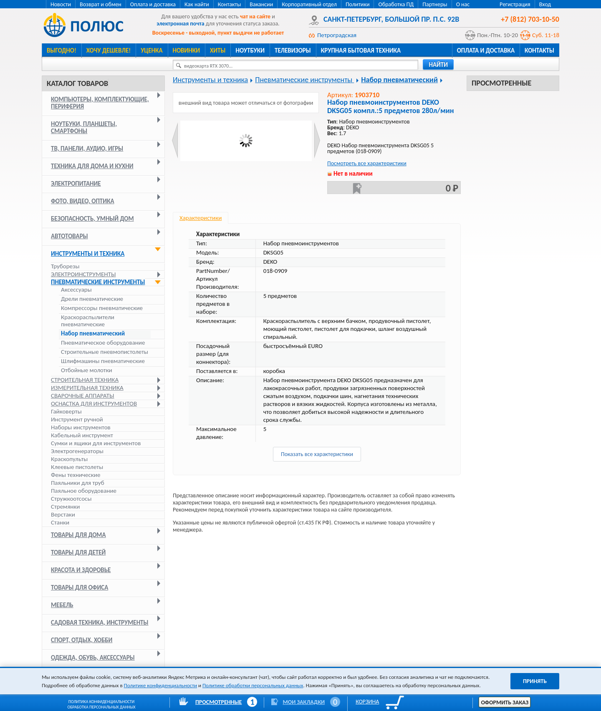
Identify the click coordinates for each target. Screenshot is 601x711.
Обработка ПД (396, 4)
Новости (61, 4)
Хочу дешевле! (108, 50)
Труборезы (65, 266)
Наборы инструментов (81, 427)
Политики (358, 4)
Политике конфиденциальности (160, 685)
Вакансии (261, 4)
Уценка (151, 50)
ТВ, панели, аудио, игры (87, 148)
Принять (535, 681)
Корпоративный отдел (309, 4)
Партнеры (434, 4)
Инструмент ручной (77, 419)
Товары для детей (78, 552)
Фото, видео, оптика (82, 201)
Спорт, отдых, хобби (81, 640)
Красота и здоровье (81, 570)
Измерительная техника (87, 387)
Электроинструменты (83, 274)
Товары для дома (78, 535)
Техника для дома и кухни (92, 166)
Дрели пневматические (92, 299)
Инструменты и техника (87, 253)
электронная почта (180, 23)
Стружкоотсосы (71, 498)
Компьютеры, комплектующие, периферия (100, 103)
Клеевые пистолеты (77, 467)
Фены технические (75, 475)
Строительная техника (85, 379)
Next (317, 140)
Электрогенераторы (77, 451)
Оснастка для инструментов (94, 403)
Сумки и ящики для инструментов (96, 443)
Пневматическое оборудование (103, 342)
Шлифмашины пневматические (103, 361)
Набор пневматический (93, 333)
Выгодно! (61, 50)
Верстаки (63, 514)
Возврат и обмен (100, 4)
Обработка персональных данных (102, 707)
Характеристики (200, 218)
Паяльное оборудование (83, 490)
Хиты (217, 50)
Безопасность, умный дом (92, 218)
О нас (463, 4)
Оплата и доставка (153, 4)
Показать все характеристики (317, 454)
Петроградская (336, 35)
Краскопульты (69, 459)
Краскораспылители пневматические (87, 321)
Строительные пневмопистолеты (104, 352)
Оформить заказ (504, 702)
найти (438, 64)
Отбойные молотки (86, 370)
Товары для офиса (79, 587)
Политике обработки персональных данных (252, 685)
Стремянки (65, 506)
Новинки (186, 50)
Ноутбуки (250, 50)
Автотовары (69, 236)
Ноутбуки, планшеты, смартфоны (84, 127)
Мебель (62, 605)
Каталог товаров (77, 83)
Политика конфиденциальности (101, 701)
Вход (545, 4)
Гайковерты (66, 411)
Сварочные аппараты (82, 395)
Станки (60, 522)
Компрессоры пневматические (102, 308)
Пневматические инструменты (98, 282)
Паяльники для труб (77, 483)
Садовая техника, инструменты (100, 622)
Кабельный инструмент (82, 435)
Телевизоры (293, 50)
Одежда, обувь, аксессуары (93, 657)
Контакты (229, 4)
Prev (175, 140)
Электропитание (76, 183)
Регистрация (515, 4)
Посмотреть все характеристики (367, 163)
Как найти (196, 4)
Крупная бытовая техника (361, 50)
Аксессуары (76, 289)
